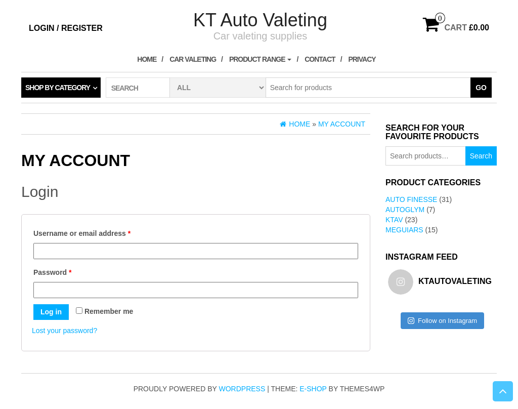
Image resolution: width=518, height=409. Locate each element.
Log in (51, 312)
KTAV (394, 220)
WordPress (242, 389)
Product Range (260, 59)
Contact (320, 59)
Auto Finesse (411, 199)
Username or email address (82, 233)
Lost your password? (64, 330)
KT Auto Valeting (260, 20)
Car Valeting (192, 59)
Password (52, 272)
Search (481, 156)
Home (146, 59)
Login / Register (66, 28)
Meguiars (404, 230)
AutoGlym (404, 210)
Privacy (361, 59)
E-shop (312, 389)
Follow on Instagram (442, 320)
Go (481, 88)
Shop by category (57, 88)
